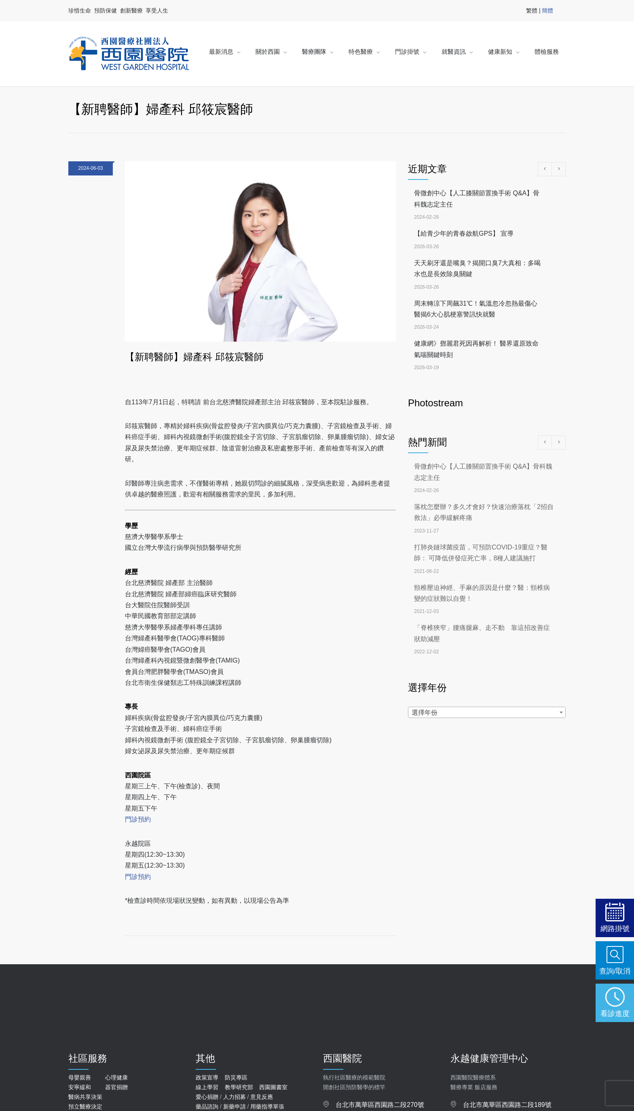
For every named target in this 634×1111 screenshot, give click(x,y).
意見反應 (261, 1097)
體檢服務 (547, 51)
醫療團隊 (314, 51)
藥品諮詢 (207, 1106)
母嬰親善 (79, 1077)
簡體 (547, 10)
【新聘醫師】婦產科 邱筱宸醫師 (194, 356)
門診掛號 (407, 51)
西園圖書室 (273, 1087)
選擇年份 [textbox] (424, 712)
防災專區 (236, 1077)
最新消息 (221, 51)
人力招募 (234, 1097)
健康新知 (500, 51)
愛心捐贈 (207, 1097)
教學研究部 (239, 1087)
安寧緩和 (79, 1087)
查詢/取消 (614, 971)
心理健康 (116, 1077)
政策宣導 (207, 1077)
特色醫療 (361, 51)
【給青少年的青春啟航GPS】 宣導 (464, 233)
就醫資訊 (454, 51)
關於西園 (268, 51)
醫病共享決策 (85, 1097)
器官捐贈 (116, 1087)
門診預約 (138, 819)
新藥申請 (234, 1106)
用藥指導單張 (267, 1106)
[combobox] (487, 712)
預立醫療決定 (85, 1106)
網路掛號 (615, 928)
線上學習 (207, 1087)
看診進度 (615, 1013)
